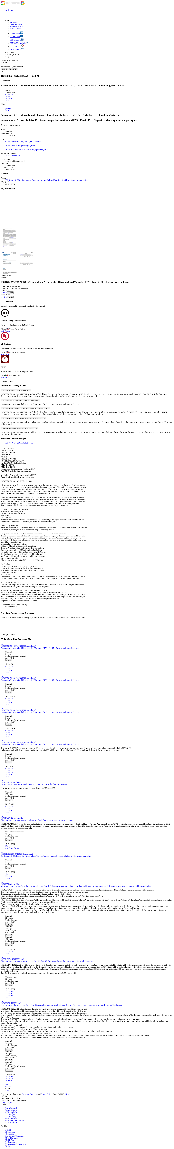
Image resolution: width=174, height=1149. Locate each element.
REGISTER (13, 69)
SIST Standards (11, 1112)
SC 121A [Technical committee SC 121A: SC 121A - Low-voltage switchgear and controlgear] (8, 1080)
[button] (3, 104)
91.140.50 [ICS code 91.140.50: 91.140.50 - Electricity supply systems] (9, 995)
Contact (8, 1088)
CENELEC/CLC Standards (15, 1120)
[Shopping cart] (87, 64)
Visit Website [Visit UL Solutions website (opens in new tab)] (5, 354)
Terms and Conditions (30, 1094)
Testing (8, 1146)
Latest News (9, 1130)
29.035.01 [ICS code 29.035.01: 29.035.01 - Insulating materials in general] (9, 876)
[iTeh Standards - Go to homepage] (11, 4)
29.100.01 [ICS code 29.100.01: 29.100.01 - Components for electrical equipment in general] (9, 98)
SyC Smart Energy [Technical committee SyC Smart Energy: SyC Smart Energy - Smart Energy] (12, 848)
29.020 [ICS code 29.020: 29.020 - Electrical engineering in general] (7, 96)
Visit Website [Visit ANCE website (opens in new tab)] (5, 377)
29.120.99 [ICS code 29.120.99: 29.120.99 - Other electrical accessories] (9, 1076)
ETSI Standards (11, 1122)
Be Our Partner (6, 1102)
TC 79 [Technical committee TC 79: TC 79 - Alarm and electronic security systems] (7, 953)
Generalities (9, 1134)
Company (8, 1086)
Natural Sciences (11, 1138)
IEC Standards (10, 1116)
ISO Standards (10, 1114)
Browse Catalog (11, 1110)
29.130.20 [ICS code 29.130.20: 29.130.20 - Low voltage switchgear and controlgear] (9, 1078)
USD (6, 62)
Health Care (9, 1140)
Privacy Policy (46, 1094)
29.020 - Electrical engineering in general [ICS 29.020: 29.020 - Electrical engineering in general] (20, 145)
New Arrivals (10, 1132)
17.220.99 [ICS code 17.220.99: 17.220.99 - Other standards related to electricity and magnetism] (9, 991)
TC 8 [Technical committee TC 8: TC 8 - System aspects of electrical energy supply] (7, 997)
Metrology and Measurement (15, 1144)
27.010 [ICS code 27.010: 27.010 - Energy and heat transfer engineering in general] (7, 846)
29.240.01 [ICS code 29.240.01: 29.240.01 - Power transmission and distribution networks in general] (9, 993)
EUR (2, 62)
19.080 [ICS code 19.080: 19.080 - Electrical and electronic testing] (7, 874)
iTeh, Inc (68, 1094)
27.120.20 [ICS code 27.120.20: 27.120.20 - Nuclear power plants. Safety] (9, 951)
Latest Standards (11, 1108)
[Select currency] (10, 60)
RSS (7, 1090)
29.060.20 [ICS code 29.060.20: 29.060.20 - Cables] (9, 772)
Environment (10, 1142)
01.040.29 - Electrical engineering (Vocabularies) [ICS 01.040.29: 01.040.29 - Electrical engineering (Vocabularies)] (23, 141)
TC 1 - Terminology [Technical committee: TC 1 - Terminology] (12, 155)
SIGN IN (4, 69)
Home (7, 1084)
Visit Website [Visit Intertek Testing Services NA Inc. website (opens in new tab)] (5, 331)
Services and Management (14, 1136)
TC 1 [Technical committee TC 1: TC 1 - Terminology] (7, 100)
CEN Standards (11, 1118)
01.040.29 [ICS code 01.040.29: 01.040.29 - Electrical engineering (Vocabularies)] (9, 94)
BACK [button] (7, 90)
